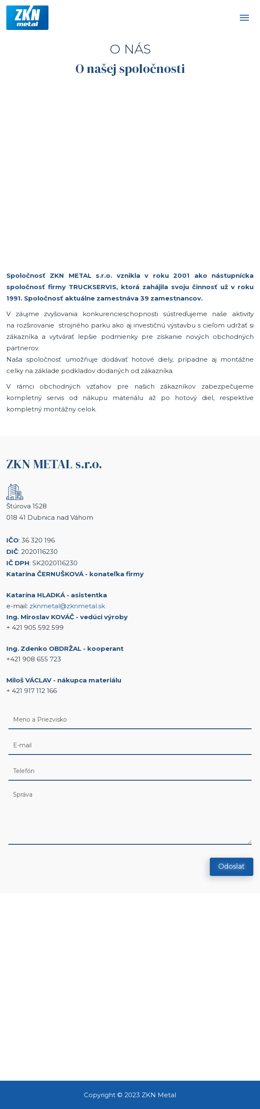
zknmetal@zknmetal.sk (67, 606)
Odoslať (231, 866)
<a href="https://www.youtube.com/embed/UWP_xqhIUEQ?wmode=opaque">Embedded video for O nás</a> (130, 170)
